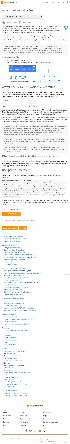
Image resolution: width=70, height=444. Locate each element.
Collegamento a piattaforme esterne (16, 287)
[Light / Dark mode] (68, 2)
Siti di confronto (9, 333)
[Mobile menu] (67, 277)
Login (53, 2)
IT (58, 2)
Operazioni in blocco (11, 264)
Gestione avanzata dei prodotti (14, 252)
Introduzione (6, 234)
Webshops (23, 416)
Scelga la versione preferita (13, 236)
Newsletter (7, 416)
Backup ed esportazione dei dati (15, 351)
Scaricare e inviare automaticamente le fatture (20, 319)
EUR (63, 2)
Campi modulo (9, 380)
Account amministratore (12, 356)
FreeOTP (32, 100)
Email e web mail (9, 354)
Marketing (5, 328)
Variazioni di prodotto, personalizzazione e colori (20, 255)
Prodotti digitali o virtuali (12, 382)
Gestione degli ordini (9, 314)
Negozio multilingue (11, 285)
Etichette (17, 209)
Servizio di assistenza (50, 422)
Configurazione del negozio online (13, 268)
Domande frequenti (10, 228)
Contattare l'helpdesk (9, 391)
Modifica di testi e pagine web (14, 303)
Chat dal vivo (8, 368)
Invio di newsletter (10, 340)
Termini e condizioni (35, 442)
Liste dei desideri (10, 345)
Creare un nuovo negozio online (15, 239)
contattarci (17, 200)
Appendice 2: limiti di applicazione (15, 396)
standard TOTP (16, 40)
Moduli (4, 349)
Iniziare (45, 2)
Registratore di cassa (27, 419)
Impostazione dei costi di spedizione (16, 278)
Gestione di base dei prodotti (14, 250)
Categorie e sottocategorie (13, 248)
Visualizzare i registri (11, 322)
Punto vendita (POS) (11, 377)
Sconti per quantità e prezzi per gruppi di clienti (20, 257)
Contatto (23, 228)
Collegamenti (24, 425)
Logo (45, 416)
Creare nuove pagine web (13, 306)
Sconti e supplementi (11, 280)
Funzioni (6, 422)
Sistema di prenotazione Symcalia (15, 384)
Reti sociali (7, 335)
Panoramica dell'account (12, 241)
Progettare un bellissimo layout (13, 298)
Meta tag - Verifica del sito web (14, 365)
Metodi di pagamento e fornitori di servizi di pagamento (23, 273)
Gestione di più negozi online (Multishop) (18, 292)
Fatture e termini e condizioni (14, 275)
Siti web (22, 412)
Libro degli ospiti (9, 387)
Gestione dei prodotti (9, 245)
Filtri (5, 375)
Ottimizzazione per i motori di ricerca (16, 330)
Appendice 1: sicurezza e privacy (15, 393)
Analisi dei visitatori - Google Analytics (17, 372)
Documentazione (49, 419)
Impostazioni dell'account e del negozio (17, 271)
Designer (7, 301)
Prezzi (5, 419)
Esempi (5, 425)
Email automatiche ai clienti (13, 294)
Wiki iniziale (12, 214)
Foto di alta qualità (10, 358)
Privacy (45, 442)
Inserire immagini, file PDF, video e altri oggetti (20, 308)
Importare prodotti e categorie (14, 259)
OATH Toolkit (33, 106)
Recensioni (47, 412)
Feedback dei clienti (10, 338)
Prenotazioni (24, 422)
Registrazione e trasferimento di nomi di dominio (21, 283)
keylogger (45, 130)
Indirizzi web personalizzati (13, 290)
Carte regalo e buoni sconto (13, 262)
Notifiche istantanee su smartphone (16, 324)
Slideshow (7, 370)
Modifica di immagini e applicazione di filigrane (20, 310)
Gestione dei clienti (10, 317)
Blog (5, 342)
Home (5, 412)
